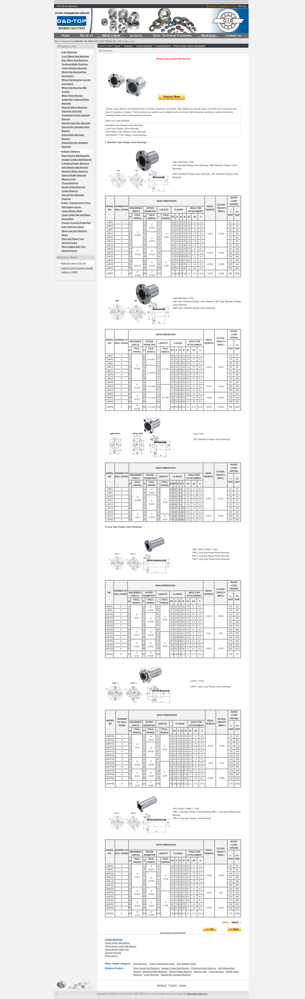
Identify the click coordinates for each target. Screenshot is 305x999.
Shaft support (111, 956)
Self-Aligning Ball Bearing (75, 167)
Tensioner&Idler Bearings (75, 64)
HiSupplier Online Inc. (197, 994)
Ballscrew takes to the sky (73, 263)
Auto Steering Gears (72, 227)
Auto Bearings (140, 963)
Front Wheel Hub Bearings (75, 56)
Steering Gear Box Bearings (76, 123)
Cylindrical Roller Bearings (75, 163)
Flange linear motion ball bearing (189, 46)
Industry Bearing (70, 151)
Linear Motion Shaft (72, 211)
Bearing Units (69, 179)
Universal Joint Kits (72, 111)
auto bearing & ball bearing (173, 932)
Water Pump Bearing (72, 95)
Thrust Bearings (70, 183)
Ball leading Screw (71, 207)
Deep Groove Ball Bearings (76, 155)
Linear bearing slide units (117, 949)
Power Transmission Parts (76, 203)
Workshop (162, 985)
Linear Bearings (70, 191)
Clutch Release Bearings (74, 68)
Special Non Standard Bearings (176, 974)
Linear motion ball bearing (117, 943)
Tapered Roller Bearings (74, 175)
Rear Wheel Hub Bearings (75, 60)
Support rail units (113, 953)
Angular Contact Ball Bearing (77, 159)
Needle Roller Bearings (73, 187)
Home (117, 46)
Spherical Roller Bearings (75, 171)
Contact (182, 985)
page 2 (235, 922)
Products (128, 46)
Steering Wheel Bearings (74, 107)
